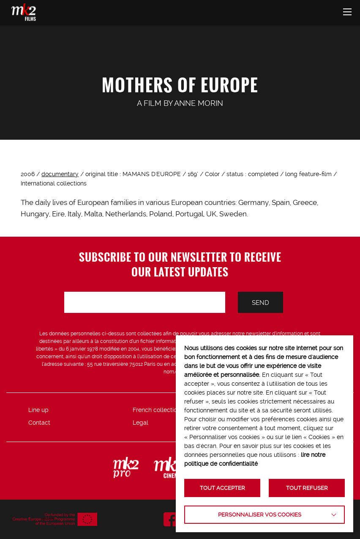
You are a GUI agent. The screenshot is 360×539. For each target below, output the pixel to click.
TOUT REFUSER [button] (307, 488)
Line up (38, 409)
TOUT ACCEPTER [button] (222, 488)
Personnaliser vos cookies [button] (259, 514)
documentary (60, 174)
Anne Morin (198, 103)
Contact (39, 422)
